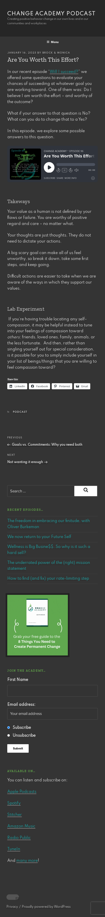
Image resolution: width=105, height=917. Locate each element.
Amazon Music (21, 826)
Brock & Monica (56, 53)
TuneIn (13, 849)
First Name (17, 680)
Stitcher (14, 815)
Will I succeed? (64, 72)
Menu (53, 42)
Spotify (14, 803)
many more (27, 861)
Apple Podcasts (21, 792)
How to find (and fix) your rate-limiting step (48, 579)
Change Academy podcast (51, 14)
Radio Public (19, 838)
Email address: (52, 711)
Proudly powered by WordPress (46, 907)
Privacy (12, 907)
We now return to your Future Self (39, 537)
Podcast (20, 412)
